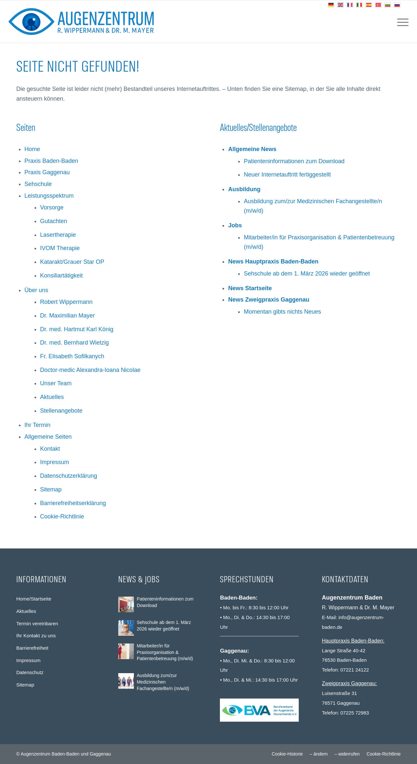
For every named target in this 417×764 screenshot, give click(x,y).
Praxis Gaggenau (47, 172)
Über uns (36, 290)
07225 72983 (354, 712)
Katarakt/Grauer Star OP (72, 262)
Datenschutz (29, 672)
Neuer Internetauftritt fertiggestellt (287, 174)
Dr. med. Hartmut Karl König (76, 329)
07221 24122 (354, 669)
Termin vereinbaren (37, 623)
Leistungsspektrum (49, 195)
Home (32, 149)
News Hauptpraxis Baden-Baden (273, 261)
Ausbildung (244, 189)
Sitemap (51, 489)
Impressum (54, 462)
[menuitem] (401, 21)
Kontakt (50, 449)
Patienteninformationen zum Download (294, 161)
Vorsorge (52, 207)
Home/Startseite (33, 598)
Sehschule (38, 184)
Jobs (235, 225)
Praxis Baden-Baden (51, 161)
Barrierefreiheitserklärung (73, 503)
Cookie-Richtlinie (62, 516)
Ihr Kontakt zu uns (36, 635)
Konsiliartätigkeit (61, 275)
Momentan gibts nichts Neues (282, 311)
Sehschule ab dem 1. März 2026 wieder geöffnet (307, 273)
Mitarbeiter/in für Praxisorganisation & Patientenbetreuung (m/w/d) (165, 652)
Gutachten (53, 221)
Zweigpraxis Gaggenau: (349, 683)
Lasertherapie (58, 235)
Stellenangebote (61, 410)
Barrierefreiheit (32, 648)
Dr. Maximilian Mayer (67, 315)
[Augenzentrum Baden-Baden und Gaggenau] (81, 21)
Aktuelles (52, 397)
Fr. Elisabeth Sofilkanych (72, 356)
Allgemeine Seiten (48, 436)
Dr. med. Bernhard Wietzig (74, 342)
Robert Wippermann (66, 302)
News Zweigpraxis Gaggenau (268, 299)
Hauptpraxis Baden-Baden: (353, 641)
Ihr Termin (37, 425)
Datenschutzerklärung (68, 476)
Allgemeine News (252, 149)
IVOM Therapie (60, 248)
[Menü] (401, 21)
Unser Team (56, 383)
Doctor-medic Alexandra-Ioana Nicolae (90, 370)
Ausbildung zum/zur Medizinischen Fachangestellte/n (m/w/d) (163, 682)
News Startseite (250, 288)
